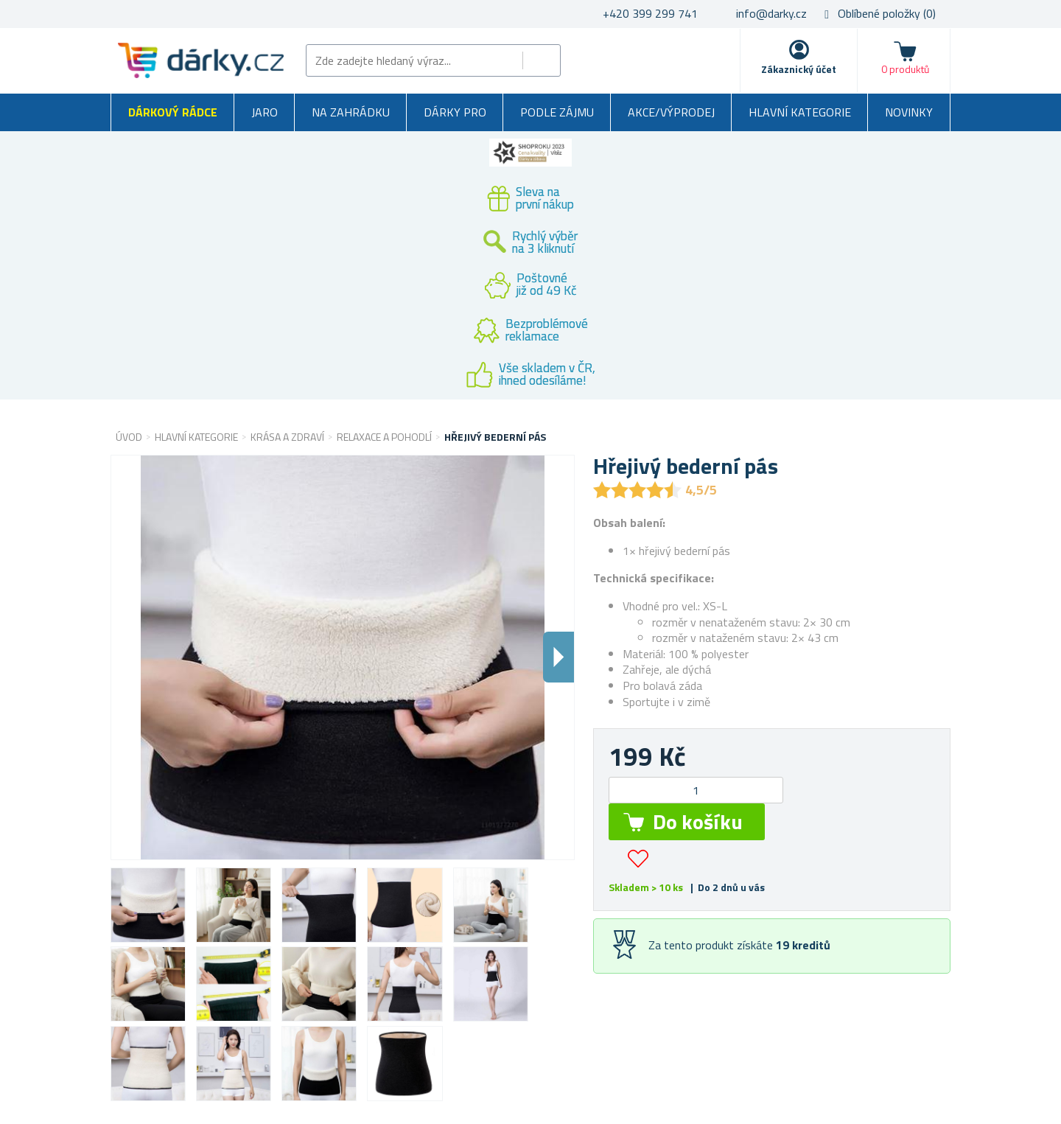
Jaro (264, 112)
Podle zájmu (557, 112)
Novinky (909, 112)
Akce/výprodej (671, 112)
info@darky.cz (771, 13)
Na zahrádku (351, 112)
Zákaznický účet (798, 69)
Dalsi (558, 657)
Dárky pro (455, 112)
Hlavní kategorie (800, 112)
